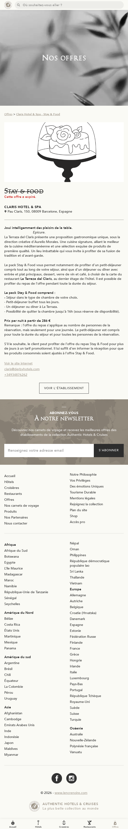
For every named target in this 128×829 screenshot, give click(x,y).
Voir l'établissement (64, 388)
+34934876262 (15, 375)
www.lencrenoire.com (71, 793)
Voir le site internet (18, 363)
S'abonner (109, 450)
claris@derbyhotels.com (22, 369)
